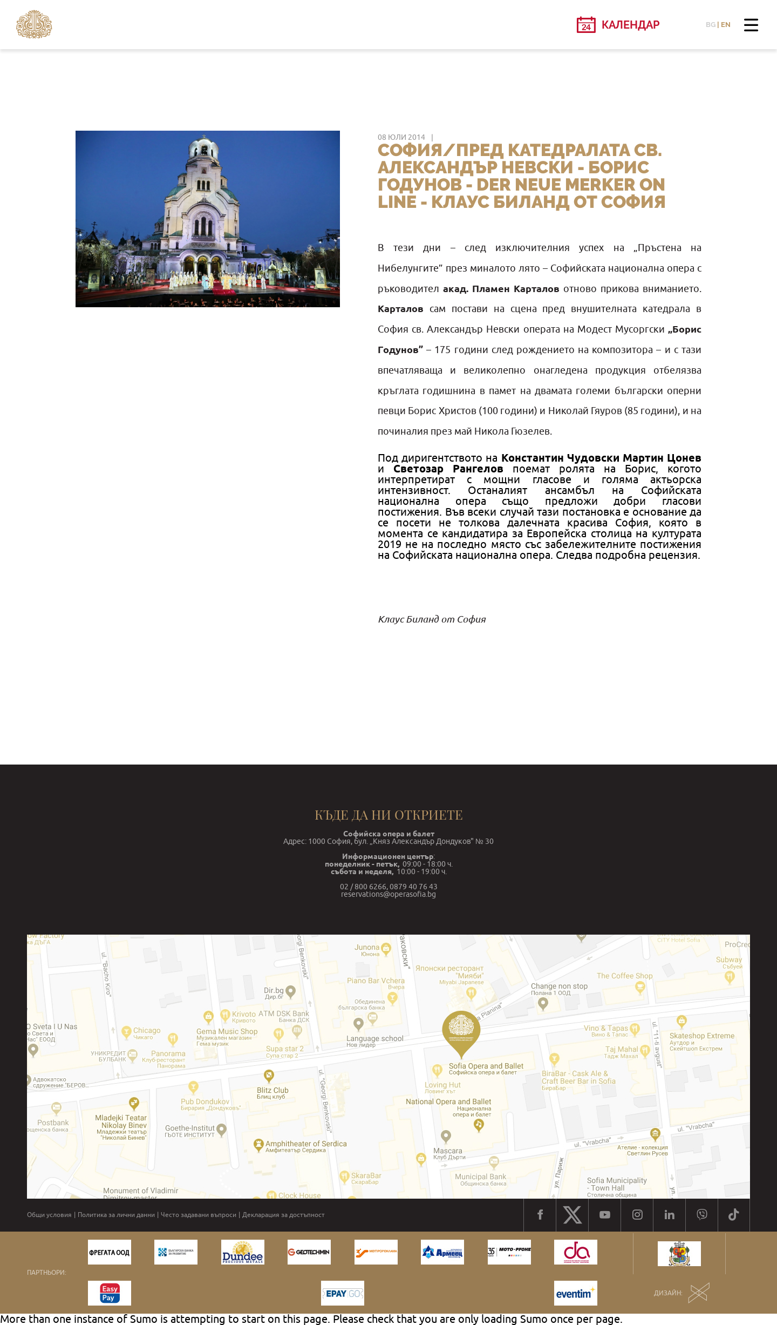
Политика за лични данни (116, 1215)
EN (726, 24)
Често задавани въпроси (198, 1215)
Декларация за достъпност (283, 1215)
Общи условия (49, 1215)
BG (710, 24)
